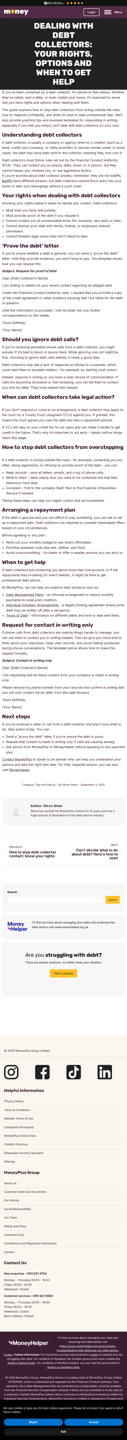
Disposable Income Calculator (23, 1153)
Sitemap (9, 1161)
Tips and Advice (45, 784)
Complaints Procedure (19, 1127)
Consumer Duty (14, 1234)
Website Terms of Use (18, 1118)
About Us (10, 1183)
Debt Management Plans (24, 595)
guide (94, 1354)
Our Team (10, 1217)
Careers (9, 1252)
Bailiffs (7, 181)
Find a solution (63, 973)
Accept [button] (93, 1422)
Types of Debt (17, 615)
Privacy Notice (14, 1101)
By (68, 784)
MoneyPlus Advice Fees (20, 1135)
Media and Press (15, 1226)
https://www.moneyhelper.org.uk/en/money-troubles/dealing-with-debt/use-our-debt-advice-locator (61, 1350)
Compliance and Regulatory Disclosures (30, 1243)
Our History (11, 1200)
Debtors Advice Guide (21, 1362)
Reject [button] (33, 1422)
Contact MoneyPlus (17, 759)
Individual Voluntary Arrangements (32, 605)
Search (12, 892)
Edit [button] (63, 1431)
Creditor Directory (16, 1144)
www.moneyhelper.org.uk (71, 927)
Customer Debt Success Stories (25, 1191)
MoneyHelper (19, 770)
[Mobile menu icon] (113, 12)
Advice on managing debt (63, 1367)
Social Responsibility (17, 1209)
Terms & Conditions (17, 1110)
